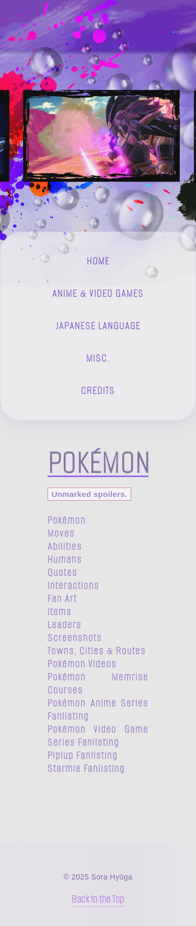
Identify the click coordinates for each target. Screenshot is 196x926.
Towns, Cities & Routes (97, 651)
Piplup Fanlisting (83, 755)
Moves (61, 533)
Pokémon (67, 520)
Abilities (65, 546)
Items (60, 612)
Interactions (73, 585)
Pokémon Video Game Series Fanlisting (98, 735)
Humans (65, 559)
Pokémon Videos (82, 664)
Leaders (65, 625)
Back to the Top (98, 899)
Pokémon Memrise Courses (98, 683)
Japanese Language (98, 326)
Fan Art (62, 599)
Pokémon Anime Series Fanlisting (98, 709)
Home (98, 261)
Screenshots (75, 638)
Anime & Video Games (98, 293)
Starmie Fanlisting (86, 768)
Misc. (98, 358)
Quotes (62, 572)
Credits (98, 391)
